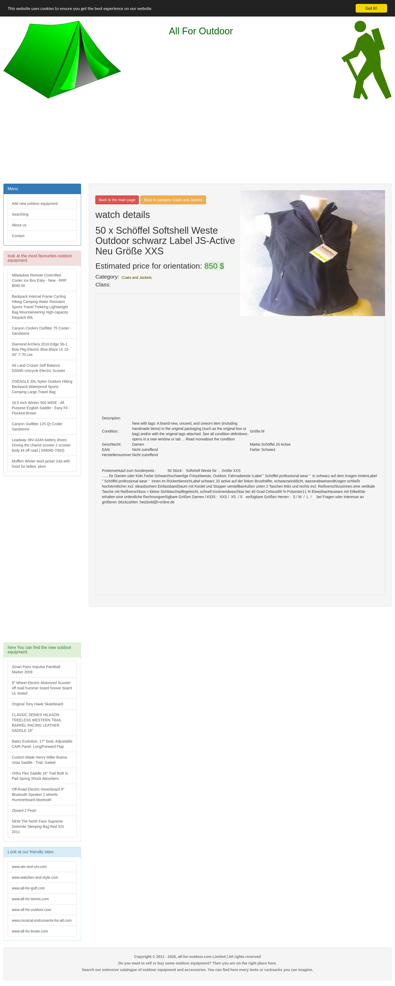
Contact (18, 236)
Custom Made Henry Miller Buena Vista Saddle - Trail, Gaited (39, 760)
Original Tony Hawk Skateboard (37, 704)
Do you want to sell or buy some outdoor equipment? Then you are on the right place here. (197, 963)
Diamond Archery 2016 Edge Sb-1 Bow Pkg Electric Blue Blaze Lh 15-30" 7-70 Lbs (40, 349)
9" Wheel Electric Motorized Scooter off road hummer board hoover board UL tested (42, 688)
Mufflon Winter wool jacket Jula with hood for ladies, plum (41, 463)
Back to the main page (117, 200)
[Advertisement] (197, 141)
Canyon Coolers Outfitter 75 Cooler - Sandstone (41, 330)
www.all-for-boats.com (30, 931)
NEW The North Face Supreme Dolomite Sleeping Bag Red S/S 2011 (38, 826)
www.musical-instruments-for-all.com (42, 920)
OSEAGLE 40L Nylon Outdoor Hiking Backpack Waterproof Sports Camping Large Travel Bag (42, 386)
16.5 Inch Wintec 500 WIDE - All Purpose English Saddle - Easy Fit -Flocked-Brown (41, 408)
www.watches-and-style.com (35, 877)
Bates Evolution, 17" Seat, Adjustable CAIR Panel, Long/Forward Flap (42, 744)
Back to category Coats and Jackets (173, 200)
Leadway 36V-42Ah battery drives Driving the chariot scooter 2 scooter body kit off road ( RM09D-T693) (41, 445)
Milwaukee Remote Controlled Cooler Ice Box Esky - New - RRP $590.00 (39, 280)
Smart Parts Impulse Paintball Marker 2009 (36, 669)
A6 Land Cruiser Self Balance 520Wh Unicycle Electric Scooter (38, 368)
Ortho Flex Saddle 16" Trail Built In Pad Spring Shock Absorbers (40, 776)
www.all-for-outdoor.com (31, 910)
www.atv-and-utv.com (29, 867)
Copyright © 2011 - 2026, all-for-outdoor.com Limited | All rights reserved (197, 957)
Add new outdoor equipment (35, 203)
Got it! (371, 8)
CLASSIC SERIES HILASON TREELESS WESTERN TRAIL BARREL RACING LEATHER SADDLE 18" (37, 723)
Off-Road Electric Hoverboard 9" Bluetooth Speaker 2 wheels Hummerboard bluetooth (38, 794)
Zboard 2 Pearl (24, 810)
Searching (20, 214)
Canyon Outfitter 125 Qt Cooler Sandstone (37, 426)
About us (19, 225)
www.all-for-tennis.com (30, 899)
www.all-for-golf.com (28, 888)
